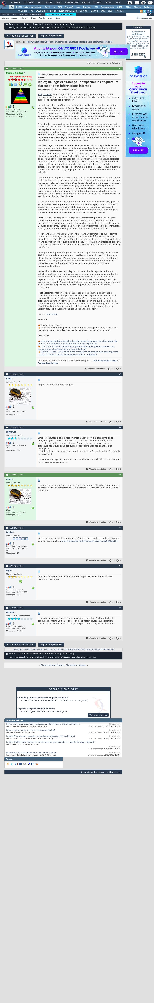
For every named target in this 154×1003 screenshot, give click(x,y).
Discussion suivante (76, 665)
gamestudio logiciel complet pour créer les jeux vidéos (31, 753)
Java (78, 7)
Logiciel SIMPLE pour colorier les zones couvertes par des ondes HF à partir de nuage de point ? (50, 742)
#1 (120, 68)
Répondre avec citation (95, 369)
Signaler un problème (51, 35)
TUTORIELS (22, 11)
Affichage (114, 63)
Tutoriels (28, 2)
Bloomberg (51, 314)
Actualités (67, 24)
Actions (23, 18)
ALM (60, 7)
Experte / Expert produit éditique (36, 708)
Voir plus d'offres (98, 715)
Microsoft (69, 7)
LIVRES (53, 11)
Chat (58, 2)
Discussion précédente (52, 665)
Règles (57, 18)
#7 (120, 607)
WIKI (103, 11)
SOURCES (84, 11)
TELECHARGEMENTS (55, 649)
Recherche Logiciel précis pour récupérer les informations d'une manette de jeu (43, 724)
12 (112, 369)
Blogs (48, 2)
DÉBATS (94, 11)
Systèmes (148, 7)
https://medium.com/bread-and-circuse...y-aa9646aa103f (89, 541)
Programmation (107, 7)
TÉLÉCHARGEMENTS (68, 11)
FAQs (35, 649)
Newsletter (72, 2)
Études (97, 2)
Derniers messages (9, 18)
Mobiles (137, 7)
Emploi (86, 2)
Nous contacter (86, 772)
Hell (40, 94)
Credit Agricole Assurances (40, 700)
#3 (120, 427)
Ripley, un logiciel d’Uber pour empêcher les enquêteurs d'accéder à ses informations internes (69, 42)
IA (54, 7)
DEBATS (79, 649)
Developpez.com (101, 772)
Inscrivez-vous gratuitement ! (60, 14)
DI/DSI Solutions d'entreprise (28, 7)
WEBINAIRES (42, 11)
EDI (96, 7)
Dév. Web (87, 7)
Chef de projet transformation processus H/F (43, 697)
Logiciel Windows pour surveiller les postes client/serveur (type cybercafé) (40, 736)
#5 (120, 527)
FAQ (40, 2)
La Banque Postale (34, 711)
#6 (120, 566)
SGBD (120, 7)
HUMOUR (119, 11)
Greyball (47, 94)
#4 (120, 474)
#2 (120, 374)
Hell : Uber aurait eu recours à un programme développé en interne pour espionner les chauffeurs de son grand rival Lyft (76, 348)
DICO (110, 11)
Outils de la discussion (96, 63)
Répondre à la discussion (20, 35)
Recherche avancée (144, 18)
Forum (12, 24)
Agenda (42, 18)
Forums (15, 2)
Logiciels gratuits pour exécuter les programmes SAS (30, 730)
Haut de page (114, 772)
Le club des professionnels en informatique (39, 24)
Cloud (47, 7)
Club (117, 2)
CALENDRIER (98, 649)
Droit (107, 2)
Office (128, 7)
